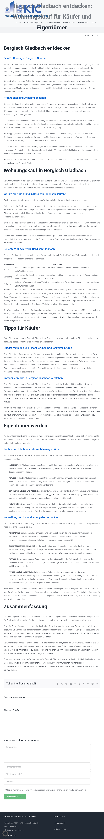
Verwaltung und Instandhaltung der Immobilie (33, 653)
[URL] (47, 782)
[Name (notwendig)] (47, 767)
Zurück (90, 35)
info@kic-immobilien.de (14, 830)
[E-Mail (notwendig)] (47, 774)
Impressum (60, 823)
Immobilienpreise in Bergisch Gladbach (63, 388)
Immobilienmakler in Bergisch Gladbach (58, 317)
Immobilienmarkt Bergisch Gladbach (19, 163)
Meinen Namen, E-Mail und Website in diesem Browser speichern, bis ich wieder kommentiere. (46, 790)
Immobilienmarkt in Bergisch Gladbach (73, 313)
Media (22, 697)
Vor (96, 35)
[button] (5, 833)
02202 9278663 (10, 826)
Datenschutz (60, 829)
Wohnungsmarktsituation (15, 391)
